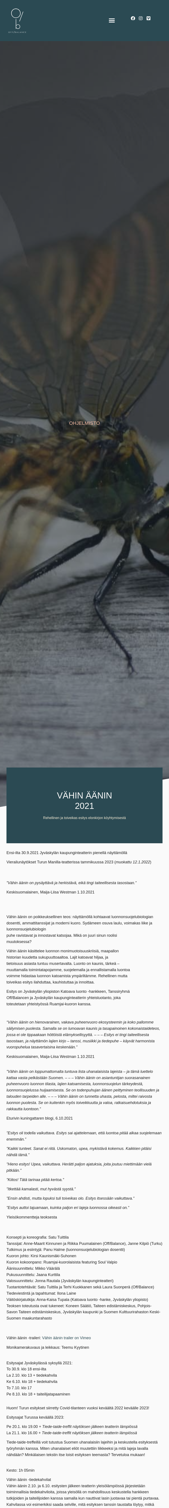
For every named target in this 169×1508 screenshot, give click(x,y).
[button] (112, 21)
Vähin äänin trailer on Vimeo (66, 1338)
